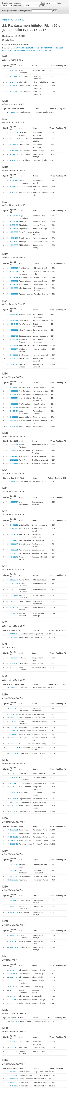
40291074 (14, 777)
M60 (23, 50)
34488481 (14, 747)
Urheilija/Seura (25, 11)
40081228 (14, 996)
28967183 (14, 783)
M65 (19, 50)
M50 (30, 50)
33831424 (14, 634)
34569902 (14, 420)
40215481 (14, 799)
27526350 (14, 833)
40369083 (14, 426)
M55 (26, 50)
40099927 (14, 658)
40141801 (14, 731)
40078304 (14, 139)
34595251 (14, 753)
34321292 (14, 417)
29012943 (15, 1021)
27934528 (14, 1042)
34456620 (14, 355)
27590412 (14, 844)
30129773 (14, 463)
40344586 (14, 145)
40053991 (14, 284)
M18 (50, 50)
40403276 (14, 70)
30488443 (14, 1051)
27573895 (14, 880)
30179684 (14, 637)
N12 (34, 48)
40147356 (14, 553)
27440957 (14, 935)
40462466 (14, 151)
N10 (26, 48)
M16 (15, 50)
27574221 (14, 830)
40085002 (14, 990)
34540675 (14, 1086)
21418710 (14, 837)
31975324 (14, 714)
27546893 (14, 787)
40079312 (14, 268)
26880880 (14, 667)
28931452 (14, 840)
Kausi (59, 3)
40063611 (14, 277)
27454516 (14, 664)
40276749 (14, 812)
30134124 (14, 1000)
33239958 (14, 721)
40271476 (14, 216)
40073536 (14, 744)
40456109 (14, 941)
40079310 (14, 387)
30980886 (14, 528)
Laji (43, 3)
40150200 (14, 708)
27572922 (14, 460)
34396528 (14, 364)
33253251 (14, 1079)
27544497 (14, 444)
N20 (4, 50)
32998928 (14, 1075)
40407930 (14, 193)
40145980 (14, 245)
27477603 (14, 450)
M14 (45, 48)
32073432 (14, 1048)
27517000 (14, 774)
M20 (46, 50)
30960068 (14, 589)
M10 (30, 48)
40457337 (14, 160)
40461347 (14, 345)
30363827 (14, 1003)
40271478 (14, 221)
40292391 (14, 281)
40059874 (14, 544)
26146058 (14, 974)
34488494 (14, 411)
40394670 (15, 481)
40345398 (14, 187)
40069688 (14, 407)
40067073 (14, 987)
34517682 (14, 314)
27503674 (14, 864)
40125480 (14, 336)
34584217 (14, 320)
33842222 (14, 595)
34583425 (14, 225)
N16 (60, 48)
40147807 (14, 154)
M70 (49, 48)
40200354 (14, 398)
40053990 (14, 391)
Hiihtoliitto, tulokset (13, 19)
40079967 (14, 607)
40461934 (14, 112)
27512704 (14, 900)
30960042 (14, 583)
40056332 (14, 330)
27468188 (14, 870)
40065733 (14, 738)
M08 (22, 48)
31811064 (14, 613)
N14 (41, 48)
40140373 (14, 288)
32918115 (14, 456)
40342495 (14, 324)
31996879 (14, 580)
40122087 (14, 339)
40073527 (14, 229)
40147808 (14, 358)
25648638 (14, 970)
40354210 (14, 86)
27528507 (14, 912)
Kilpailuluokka (18, 6)
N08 (18, 48)
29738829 (14, 981)
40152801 (14, 133)
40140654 (14, 181)
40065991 (14, 550)
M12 (37, 48)
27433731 (14, 947)
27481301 (14, 793)
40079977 (14, 349)
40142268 (14, 271)
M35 (42, 50)
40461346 (14, 557)
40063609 (14, 404)
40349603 (14, 232)
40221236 (14, 734)
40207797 (14, 502)
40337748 (14, 76)
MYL (38, 50)
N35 (11, 50)
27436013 (14, 977)
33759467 (14, 534)
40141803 (14, 394)
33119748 (14, 540)
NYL (7, 50)
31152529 (14, 718)
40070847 (14, 688)
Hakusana (17, 3)
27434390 (14, 876)
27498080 (14, 906)
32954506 (14, 601)
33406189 (14, 1072)
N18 (64, 48)
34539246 (14, 727)
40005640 (14, 1082)
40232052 (14, 294)
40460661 (14, 82)
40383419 (14, 92)
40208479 (14, 242)
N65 (56, 48)
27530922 (14, 802)
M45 (34, 50)
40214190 (14, 238)
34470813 (14, 525)
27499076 (14, 806)
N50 (52, 48)
